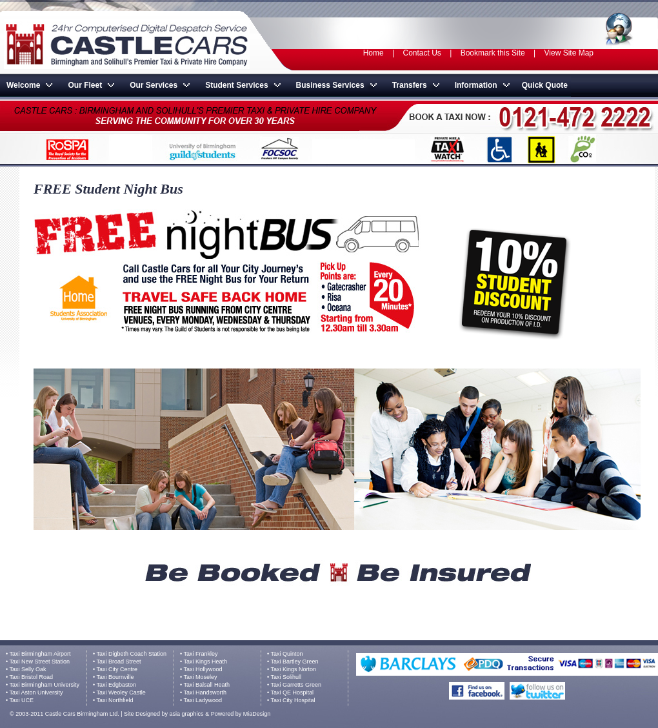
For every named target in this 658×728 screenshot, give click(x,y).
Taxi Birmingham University (45, 685)
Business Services (330, 85)
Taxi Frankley (201, 654)
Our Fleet (85, 85)
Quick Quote (545, 85)
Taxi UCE (22, 700)
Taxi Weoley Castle (121, 692)
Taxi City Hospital (293, 700)
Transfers (409, 85)
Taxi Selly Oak (28, 669)
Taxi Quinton (287, 654)
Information (476, 85)
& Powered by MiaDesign (237, 714)
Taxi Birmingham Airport (40, 654)
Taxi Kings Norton (294, 669)
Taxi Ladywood (203, 700)
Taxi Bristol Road (32, 677)
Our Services (153, 85)
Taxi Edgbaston (117, 685)
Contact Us (423, 52)
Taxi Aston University (36, 692)
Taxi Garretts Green (296, 685)
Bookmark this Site (493, 52)
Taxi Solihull (286, 677)
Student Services (236, 85)
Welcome (23, 85)
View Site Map (568, 52)
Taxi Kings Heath (206, 661)
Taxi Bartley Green (295, 661)
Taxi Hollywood (203, 669)
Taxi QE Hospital (292, 692)
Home (373, 52)
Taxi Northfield (115, 700)
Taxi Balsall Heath (207, 685)
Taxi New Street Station (40, 661)
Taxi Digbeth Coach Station (132, 654)
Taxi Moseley (200, 677)
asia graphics (187, 714)
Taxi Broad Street (119, 661)
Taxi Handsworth (205, 692)
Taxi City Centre (117, 669)
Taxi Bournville (115, 677)
